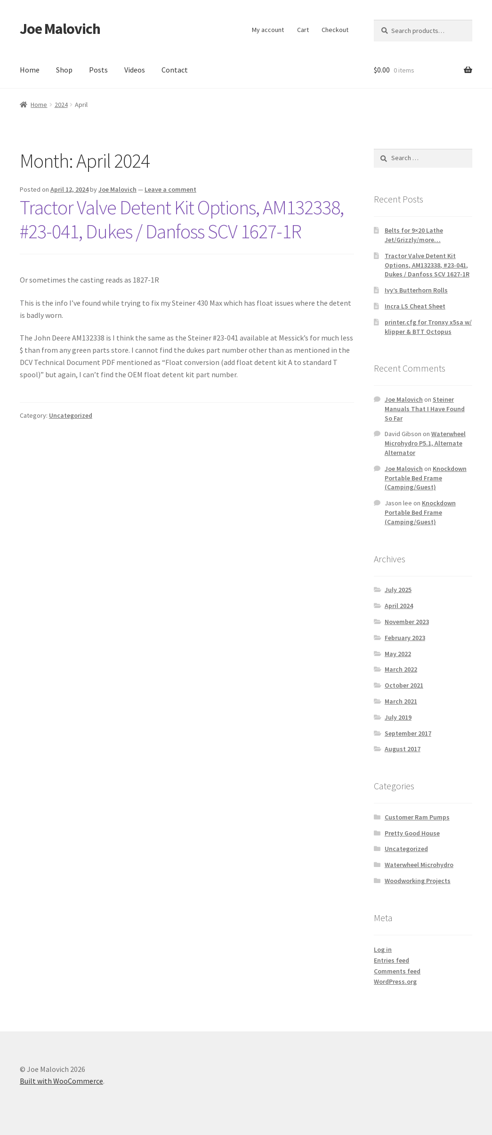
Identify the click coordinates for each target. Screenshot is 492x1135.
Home (30, 69)
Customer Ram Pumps (417, 817)
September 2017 (408, 733)
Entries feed (391, 960)
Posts (98, 69)
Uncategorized (70, 415)
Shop (64, 69)
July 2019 (398, 717)
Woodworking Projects (418, 880)
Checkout (335, 29)
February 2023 (405, 637)
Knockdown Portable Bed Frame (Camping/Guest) (426, 478)
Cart (303, 29)
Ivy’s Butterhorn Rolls (416, 290)
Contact (174, 69)
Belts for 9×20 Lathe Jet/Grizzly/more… (414, 235)
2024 (61, 104)
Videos (134, 69)
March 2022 (401, 669)
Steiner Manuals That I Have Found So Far (425, 408)
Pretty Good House (412, 833)
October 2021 (404, 685)
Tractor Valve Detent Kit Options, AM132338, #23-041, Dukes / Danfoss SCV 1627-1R (182, 219)
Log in (383, 949)
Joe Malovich (60, 28)
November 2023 (407, 621)
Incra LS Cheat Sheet (415, 306)
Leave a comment (170, 189)
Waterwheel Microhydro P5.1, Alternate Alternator (425, 443)
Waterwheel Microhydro (419, 864)
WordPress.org (395, 981)
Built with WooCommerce (61, 1081)
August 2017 (402, 749)
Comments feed (397, 971)
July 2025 (398, 589)
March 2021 (401, 701)
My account (268, 29)
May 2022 (398, 653)
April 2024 (399, 605)
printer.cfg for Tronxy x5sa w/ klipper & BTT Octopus (428, 327)
